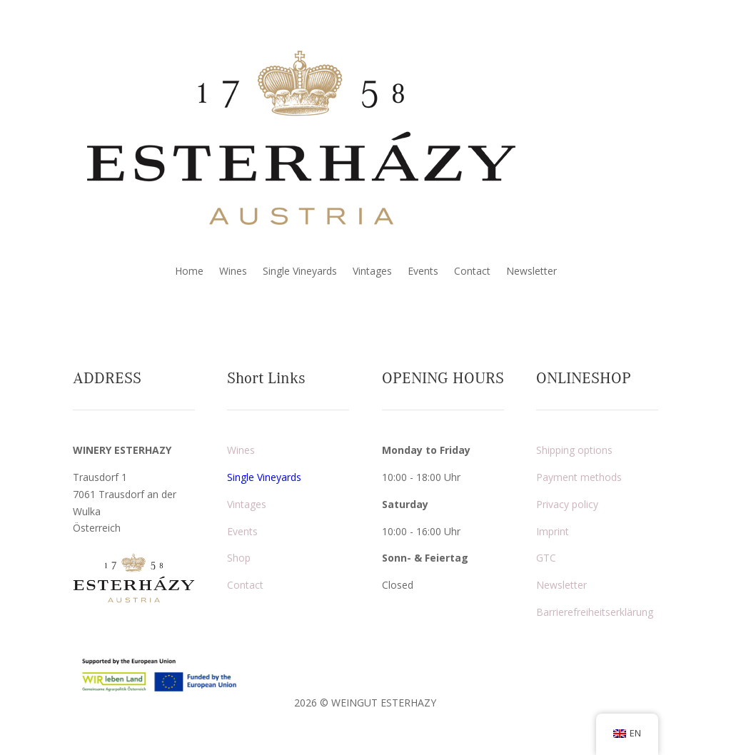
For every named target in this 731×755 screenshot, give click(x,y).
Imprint (552, 531)
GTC (546, 557)
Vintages (372, 272)
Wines (233, 272)
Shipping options (574, 450)
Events (423, 272)
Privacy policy (567, 504)
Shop (239, 557)
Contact (472, 272)
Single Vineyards (300, 272)
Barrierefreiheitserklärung (594, 612)
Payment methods (579, 477)
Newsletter (531, 272)
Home (189, 272)
